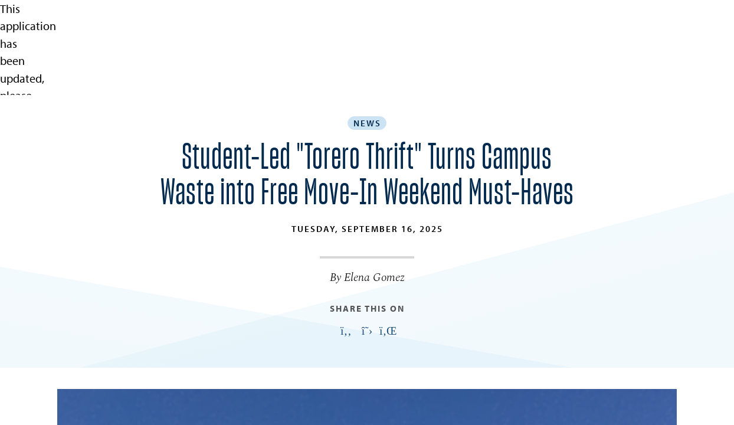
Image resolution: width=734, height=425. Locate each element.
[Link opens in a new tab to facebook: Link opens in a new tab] (345, 331)
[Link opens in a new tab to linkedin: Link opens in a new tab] (388, 331)
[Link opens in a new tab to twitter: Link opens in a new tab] (367, 331)
